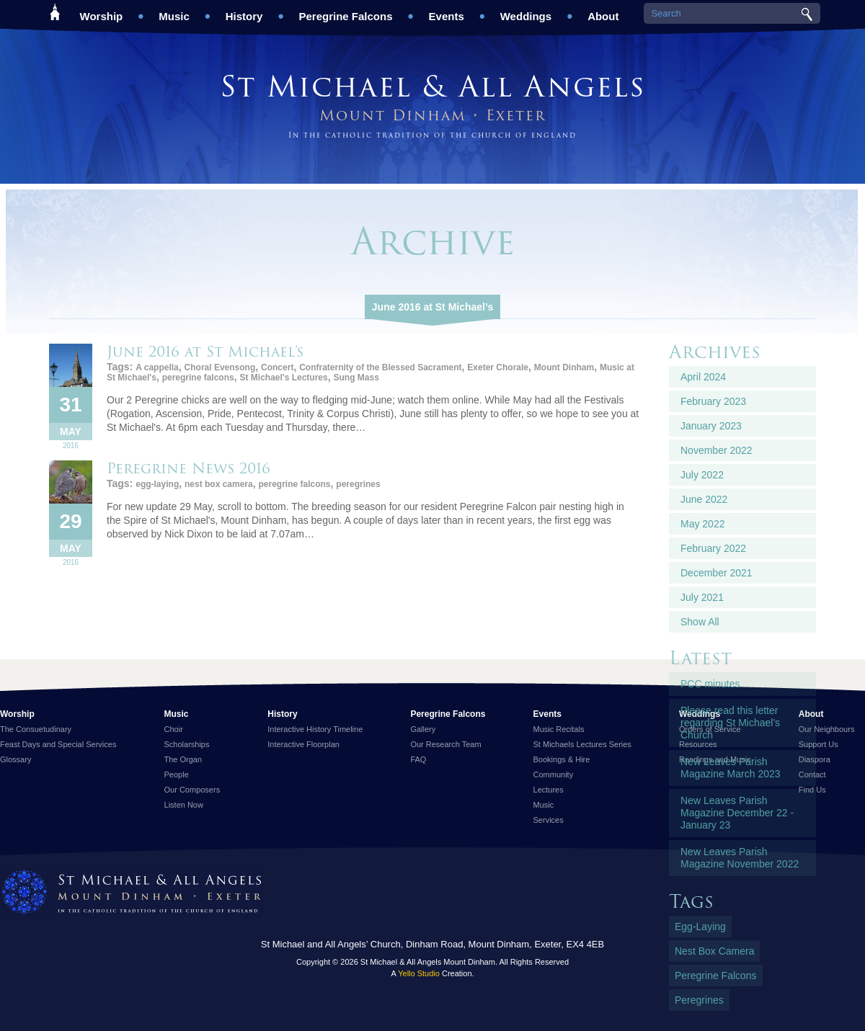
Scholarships (187, 744)
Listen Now (183, 804)
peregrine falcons (198, 377)
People (176, 774)
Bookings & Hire (561, 759)
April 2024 (703, 377)
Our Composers (192, 789)
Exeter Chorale (497, 367)
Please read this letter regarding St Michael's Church (730, 723)
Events (446, 11)
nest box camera (219, 484)
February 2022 (713, 548)
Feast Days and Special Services (58, 744)
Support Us (818, 744)
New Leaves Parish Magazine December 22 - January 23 (737, 813)
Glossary (15, 759)
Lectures (548, 789)
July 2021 (702, 597)
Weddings (526, 11)
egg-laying (157, 484)
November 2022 (716, 450)
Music (174, 11)
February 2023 (713, 401)
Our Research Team (445, 744)
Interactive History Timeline (315, 729)
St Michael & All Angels (432, 86)
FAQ (418, 759)
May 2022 (702, 524)
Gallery (422, 729)
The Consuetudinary (35, 729)
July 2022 (702, 475)
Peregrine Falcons (345, 11)
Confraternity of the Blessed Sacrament (380, 367)
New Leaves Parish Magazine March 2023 (730, 768)
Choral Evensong (220, 367)
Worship (101, 11)
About (603, 11)
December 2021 (716, 573)
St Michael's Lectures (283, 377)
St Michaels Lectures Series (582, 744)
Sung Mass (356, 377)
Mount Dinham (564, 367)
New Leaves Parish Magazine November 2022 (739, 858)
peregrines (358, 484)
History (244, 11)
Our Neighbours (827, 729)
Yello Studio (419, 973)
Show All (699, 622)
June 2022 (703, 499)
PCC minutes (710, 683)
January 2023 (711, 426)
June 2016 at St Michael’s (432, 307)
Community (553, 774)
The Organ (183, 759)
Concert (277, 367)
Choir (173, 729)
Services (548, 820)
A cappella (157, 367)
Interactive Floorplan (303, 744)
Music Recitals (559, 729)
